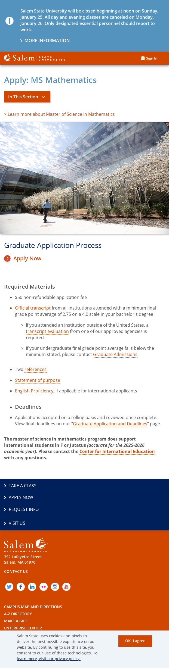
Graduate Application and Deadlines (110, 424)
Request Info (24, 498)
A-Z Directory (18, 588)
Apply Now (27, 258)
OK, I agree (135, 640)
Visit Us (97, 498)
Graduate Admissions (115, 354)
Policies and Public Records (33, 616)
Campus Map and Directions (33, 581)
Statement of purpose (37, 380)
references (35, 369)
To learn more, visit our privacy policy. (57, 655)
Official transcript (33, 308)
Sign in (151, 58)
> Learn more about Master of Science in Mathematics (59, 114)
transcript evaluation (47, 331)
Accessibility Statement (28, 623)
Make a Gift (15, 595)
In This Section (23, 97)
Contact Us (16, 545)
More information (47, 40)
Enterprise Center (23, 602)
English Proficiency (34, 391)
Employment (17, 609)
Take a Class (22, 486)
